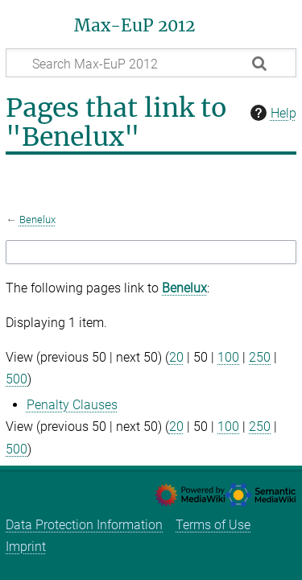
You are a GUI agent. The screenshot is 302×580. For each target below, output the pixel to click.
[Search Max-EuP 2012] (151, 63)
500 (16, 379)
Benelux (37, 219)
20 (176, 357)
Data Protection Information (84, 524)
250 (260, 357)
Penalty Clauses (72, 404)
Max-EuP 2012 (134, 25)
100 (228, 357)
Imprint (26, 546)
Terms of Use (213, 524)
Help (271, 113)
